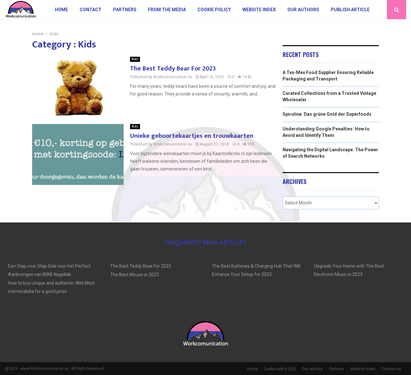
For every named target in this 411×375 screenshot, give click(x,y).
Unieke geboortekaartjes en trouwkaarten (191, 135)
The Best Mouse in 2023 (134, 274)
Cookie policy (214, 9)
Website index (259, 9)
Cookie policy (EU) (280, 369)
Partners (124, 9)
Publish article (350, 9)
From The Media (167, 9)
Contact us (391, 369)
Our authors (303, 9)
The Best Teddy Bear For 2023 (173, 68)
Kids (135, 59)
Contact (90, 9)
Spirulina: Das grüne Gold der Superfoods (327, 114)
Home (61, 9)
